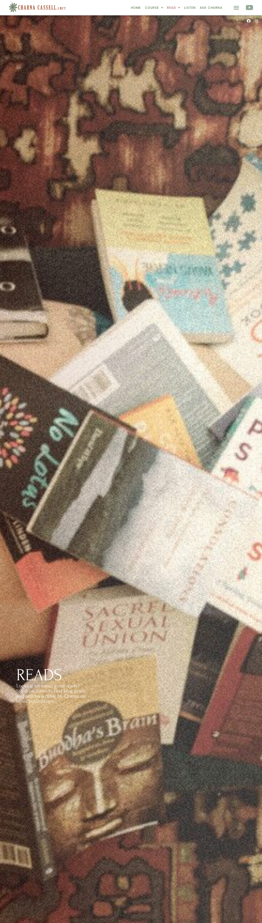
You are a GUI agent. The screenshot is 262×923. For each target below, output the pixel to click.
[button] (236, 7)
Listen (190, 8)
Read (173, 7)
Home (136, 8)
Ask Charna (211, 8)
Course (154, 7)
